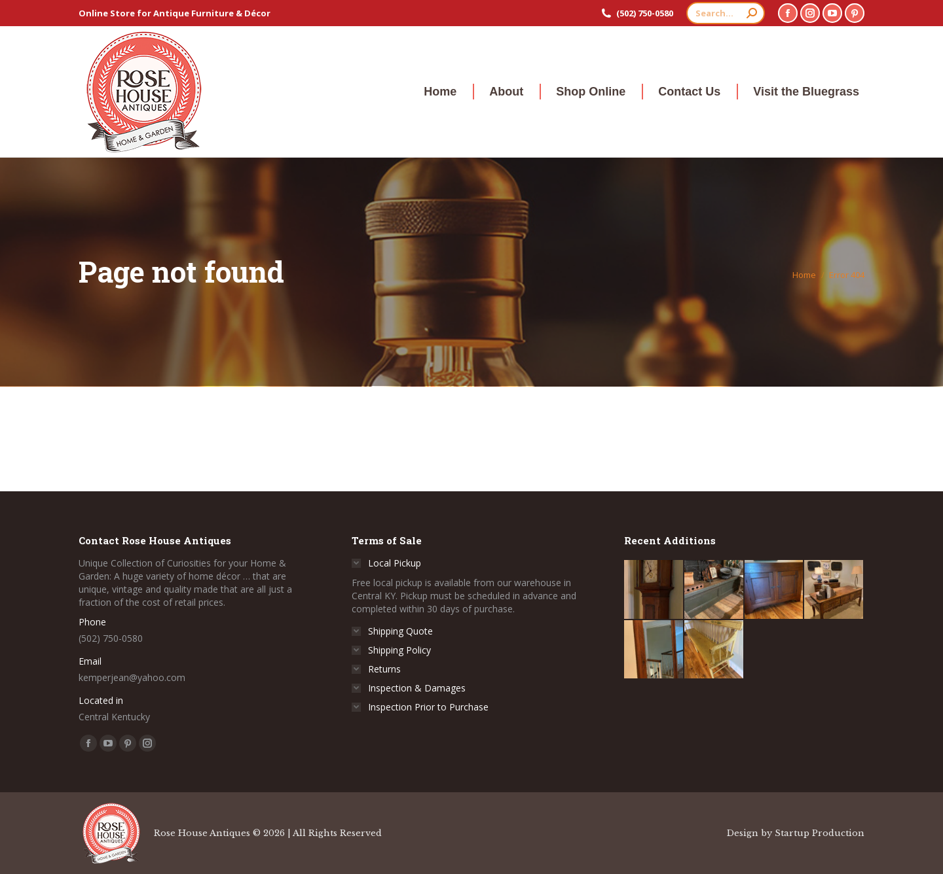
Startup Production (819, 833)
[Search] (725, 13)
